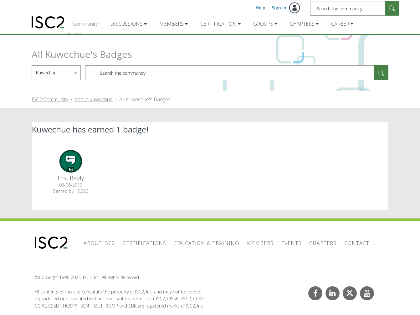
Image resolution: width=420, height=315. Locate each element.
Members (171, 23)
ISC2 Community (50, 99)
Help (260, 8)
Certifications (144, 243)
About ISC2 (99, 243)
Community (85, 23)
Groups (263, 23)
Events (291, 243)
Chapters (302, 23)
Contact (356, 243)
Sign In (279, 8)
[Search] (354, 8)
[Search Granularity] (56, 73)
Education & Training (206, 243)
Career (340, 23)
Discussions (126, 23)
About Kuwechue (93, 99)
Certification (218, 23)
